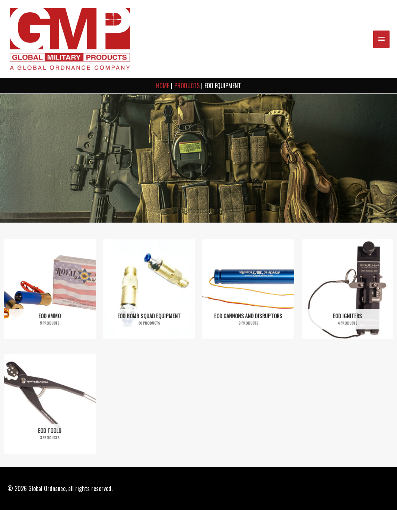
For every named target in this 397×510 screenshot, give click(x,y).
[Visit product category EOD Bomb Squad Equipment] (149, 289)
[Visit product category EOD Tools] (50, 404)
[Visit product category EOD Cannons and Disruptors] (248, 289)
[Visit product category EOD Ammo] (50, 289)
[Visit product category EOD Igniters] (348, 289)
